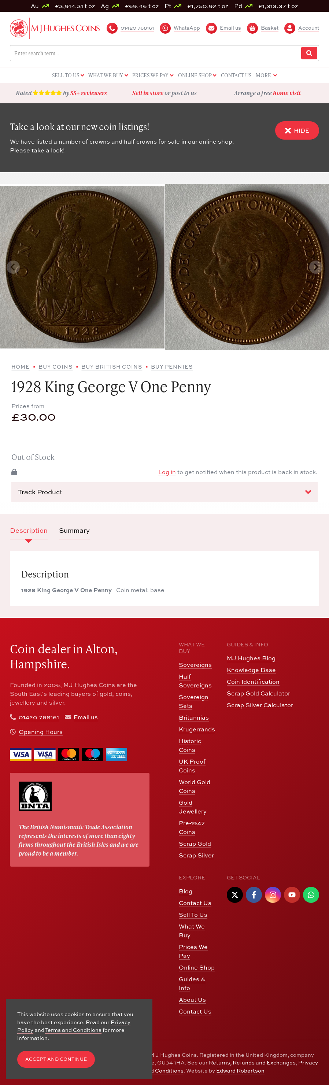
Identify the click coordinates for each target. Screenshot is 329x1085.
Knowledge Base (251, 670)
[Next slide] (315, 267)
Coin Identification (253, 682)
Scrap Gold (195, 843)
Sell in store (147, 93)
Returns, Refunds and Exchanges (252, 1062)
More (266, 76)
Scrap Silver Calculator (260, 705)
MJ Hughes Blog (251, 658)
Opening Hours (41, 732)
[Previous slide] (13, 267)
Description (29, 530)
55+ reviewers (88, 93)
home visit (287, 93)
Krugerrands (197, 729)
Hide (297, 130)
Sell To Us (193, 915)
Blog (185, 891)
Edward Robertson (240, 1070)
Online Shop (197, 967)
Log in (167, 472)
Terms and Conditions (155, 1070)
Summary (74, 530)
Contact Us (195, 903)
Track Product (164, 492)
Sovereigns (195, 665)
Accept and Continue (56, 1059)
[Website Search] (309, 53)
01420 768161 (39, 717)
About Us (192, 1000)
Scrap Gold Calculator (258, 693)
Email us (86, 717)
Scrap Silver (196, 855)
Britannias (194, 717)
